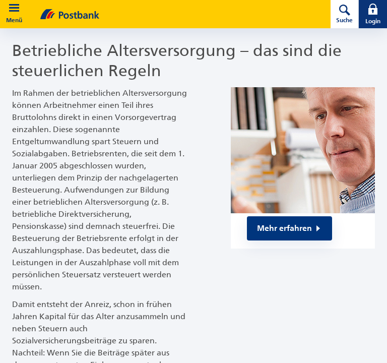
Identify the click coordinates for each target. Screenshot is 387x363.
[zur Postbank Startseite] (171, 14)
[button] (14, 8)
